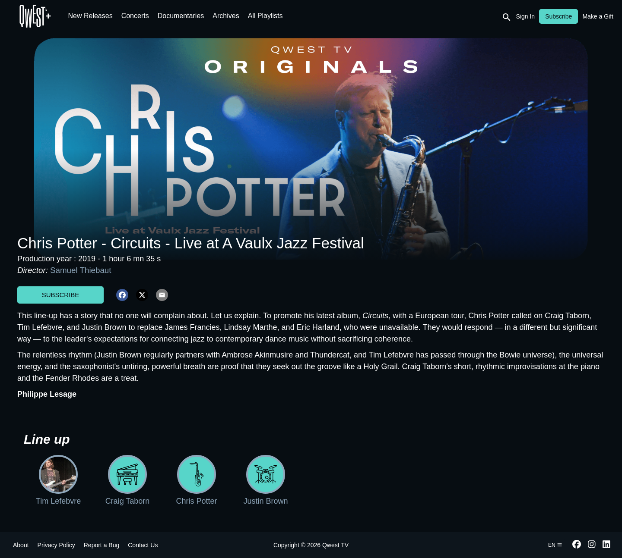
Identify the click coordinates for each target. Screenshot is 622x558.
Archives (226, 15)
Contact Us (143, 545)
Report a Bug (102, 545)
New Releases (90, 15)
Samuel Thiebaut (80, 270)
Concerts (135, 15)
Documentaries (181, 15)
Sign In (525, 16)
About (21, 545)
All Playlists (265, 15)
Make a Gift (597, 16)
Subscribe (60, 294)
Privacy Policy (56, 545)
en (555, 545)
